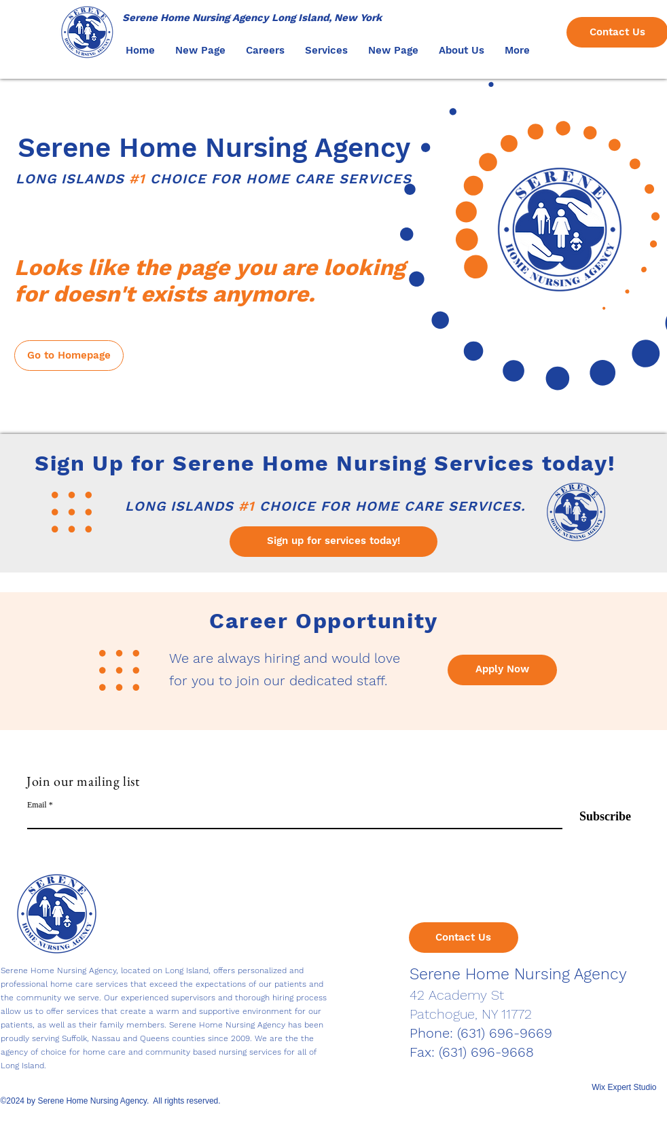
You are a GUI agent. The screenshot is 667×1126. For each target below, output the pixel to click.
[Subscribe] (596, 817)
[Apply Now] (502, 670)
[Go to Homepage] (69, 355)
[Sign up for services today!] (333, 541)
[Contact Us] (463, 937)
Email (37, 805)
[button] (265, 50)
